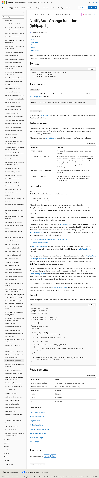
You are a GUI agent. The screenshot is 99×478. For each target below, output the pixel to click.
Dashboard (92, 8)
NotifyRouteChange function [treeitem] (13, 370)
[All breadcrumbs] (31, 14)
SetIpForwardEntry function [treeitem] (13, 397)
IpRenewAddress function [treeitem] (12, 330)
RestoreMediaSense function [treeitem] (13, 386)
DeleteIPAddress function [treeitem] (12, 55)
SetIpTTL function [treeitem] (10, 411)
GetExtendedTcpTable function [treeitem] (14, 116)
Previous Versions (17, 477)
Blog (25, 477)
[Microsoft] (3, 2)
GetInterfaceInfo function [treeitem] (12, 159)
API (49, 14)
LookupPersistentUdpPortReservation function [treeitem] (14, 341)
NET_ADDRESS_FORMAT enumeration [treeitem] (12, 346)
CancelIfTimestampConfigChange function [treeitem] (14, 19)
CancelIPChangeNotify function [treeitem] (14, 24)
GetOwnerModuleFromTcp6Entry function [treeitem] (14, 200)
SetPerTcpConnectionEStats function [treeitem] (13, 422)
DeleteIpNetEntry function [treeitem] (13, 62)
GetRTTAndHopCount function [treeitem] (14, 237)
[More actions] (94, 14)
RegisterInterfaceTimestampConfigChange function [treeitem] (14, 378)
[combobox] (13, 16)
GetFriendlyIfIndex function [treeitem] (13, 123)
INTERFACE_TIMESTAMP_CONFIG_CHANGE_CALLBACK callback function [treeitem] (14, 320)
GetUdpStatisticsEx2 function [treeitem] (14, 276)
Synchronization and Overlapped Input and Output (50, 239)
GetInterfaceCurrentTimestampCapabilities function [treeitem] (14, 148)
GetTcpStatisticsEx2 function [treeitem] (13, 255)
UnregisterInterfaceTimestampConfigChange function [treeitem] (14, 434)
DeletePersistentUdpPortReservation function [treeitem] (14, 73)
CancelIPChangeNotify (39, 246)
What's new (82, 8)
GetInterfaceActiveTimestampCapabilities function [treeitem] (14, 142)
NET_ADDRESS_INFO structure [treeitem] (14, 351)
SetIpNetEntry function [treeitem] (12, 400)
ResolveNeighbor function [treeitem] (13, 383)
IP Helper (56, 14)
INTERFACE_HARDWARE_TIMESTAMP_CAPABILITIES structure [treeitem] (14, 296)
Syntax (33, 40)
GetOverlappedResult (37, 96)
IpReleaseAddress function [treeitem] (13, 326)
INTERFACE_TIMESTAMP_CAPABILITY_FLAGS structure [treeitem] (14, 314)
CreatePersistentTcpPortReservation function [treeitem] (14, 41)
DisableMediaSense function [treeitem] (13, 81)
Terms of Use (70, 477)
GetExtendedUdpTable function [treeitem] (14, 120)
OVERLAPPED (44, 115)
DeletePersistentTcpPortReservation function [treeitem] (14, 67)
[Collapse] (24, 13)
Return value (35, 45)
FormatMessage (50, 138)
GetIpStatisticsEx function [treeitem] (13, 186)
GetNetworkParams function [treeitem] (13, 189)
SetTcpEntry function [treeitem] (11, 426)
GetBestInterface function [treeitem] (13, 106)
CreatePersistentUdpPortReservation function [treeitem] (14, 47)
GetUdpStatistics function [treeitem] (13, 269)
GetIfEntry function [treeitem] (11, 134)
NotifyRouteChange (84, 249)
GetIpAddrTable (91, 256)
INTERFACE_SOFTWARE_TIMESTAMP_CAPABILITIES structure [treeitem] (14, 302)
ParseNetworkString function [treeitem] (14, 373)
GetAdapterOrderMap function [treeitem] (14, 95)
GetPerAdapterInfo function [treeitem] (13, 222)
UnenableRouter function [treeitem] (12, 430)
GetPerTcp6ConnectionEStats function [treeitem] (14, 227)
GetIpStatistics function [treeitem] (12, 182)
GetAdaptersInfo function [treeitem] (12, 102)
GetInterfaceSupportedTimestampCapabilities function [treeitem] (14, 163)
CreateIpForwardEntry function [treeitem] (14, 33)
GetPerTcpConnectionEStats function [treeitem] (13, 233)
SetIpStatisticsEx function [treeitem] (12, 407)
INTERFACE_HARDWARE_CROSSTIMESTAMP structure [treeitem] (14, 290)
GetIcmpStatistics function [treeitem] (13, 127)
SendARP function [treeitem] (10, 390)
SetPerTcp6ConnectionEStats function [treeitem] (14, 416)
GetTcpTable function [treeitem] (11, 258)
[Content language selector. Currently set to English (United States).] (10, 472)
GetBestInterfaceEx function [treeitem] (13, 109)
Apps (36, 14)
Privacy (41, 477)
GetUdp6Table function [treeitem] (12, 265)
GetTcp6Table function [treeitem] (12, 241)
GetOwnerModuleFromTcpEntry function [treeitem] (14, 206)
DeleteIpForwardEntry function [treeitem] (14, 59)
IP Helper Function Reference (39, 429)
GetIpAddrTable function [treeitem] (12, 168)
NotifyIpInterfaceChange (59, 287)
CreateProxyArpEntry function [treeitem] (14, 52)
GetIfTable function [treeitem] (11, 137)
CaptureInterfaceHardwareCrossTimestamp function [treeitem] (14, 28)
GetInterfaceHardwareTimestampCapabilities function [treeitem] (14, 154)
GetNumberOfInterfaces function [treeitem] (12, 194)
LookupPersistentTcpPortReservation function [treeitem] (14, 335)
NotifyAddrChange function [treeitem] (13, 361)
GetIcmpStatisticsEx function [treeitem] (13, 130)
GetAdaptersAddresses (39, 259)
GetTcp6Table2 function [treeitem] (12, 244)
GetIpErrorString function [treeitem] (12, 172)
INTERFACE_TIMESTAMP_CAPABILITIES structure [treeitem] (14, 308)
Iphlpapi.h (65, 14)
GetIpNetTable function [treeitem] (12, 179)
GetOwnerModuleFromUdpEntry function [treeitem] (14, 217)
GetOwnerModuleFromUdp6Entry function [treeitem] (14, 211)
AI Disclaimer (5, 477)
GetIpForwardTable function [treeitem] (13, 175)
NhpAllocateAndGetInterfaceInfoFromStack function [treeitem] (14, 356)
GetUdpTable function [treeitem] (11, 279)
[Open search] (90, 2)
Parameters (34, 42)
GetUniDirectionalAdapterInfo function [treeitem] (14, 284)
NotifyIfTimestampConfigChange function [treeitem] (14, 365)
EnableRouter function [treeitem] (12, 85)
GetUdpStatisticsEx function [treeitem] (13, 272)
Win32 (43, 14)
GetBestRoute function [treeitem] (12, 113)
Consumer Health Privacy (54, 477)
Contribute (34, 477)
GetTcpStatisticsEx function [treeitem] (13, 251)
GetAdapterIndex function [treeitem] (13, 92)
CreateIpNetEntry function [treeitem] (13, 37)
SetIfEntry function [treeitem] (11, 393)
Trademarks (79, 477)
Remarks (33, 47)
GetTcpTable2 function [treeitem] (12, 262)
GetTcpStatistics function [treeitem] (12, 248)
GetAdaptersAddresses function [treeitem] (14, 99)
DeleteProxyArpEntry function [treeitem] (14, 78)
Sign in (95, 2)
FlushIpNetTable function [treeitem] (12, 88)
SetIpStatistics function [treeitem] (12, 404)
